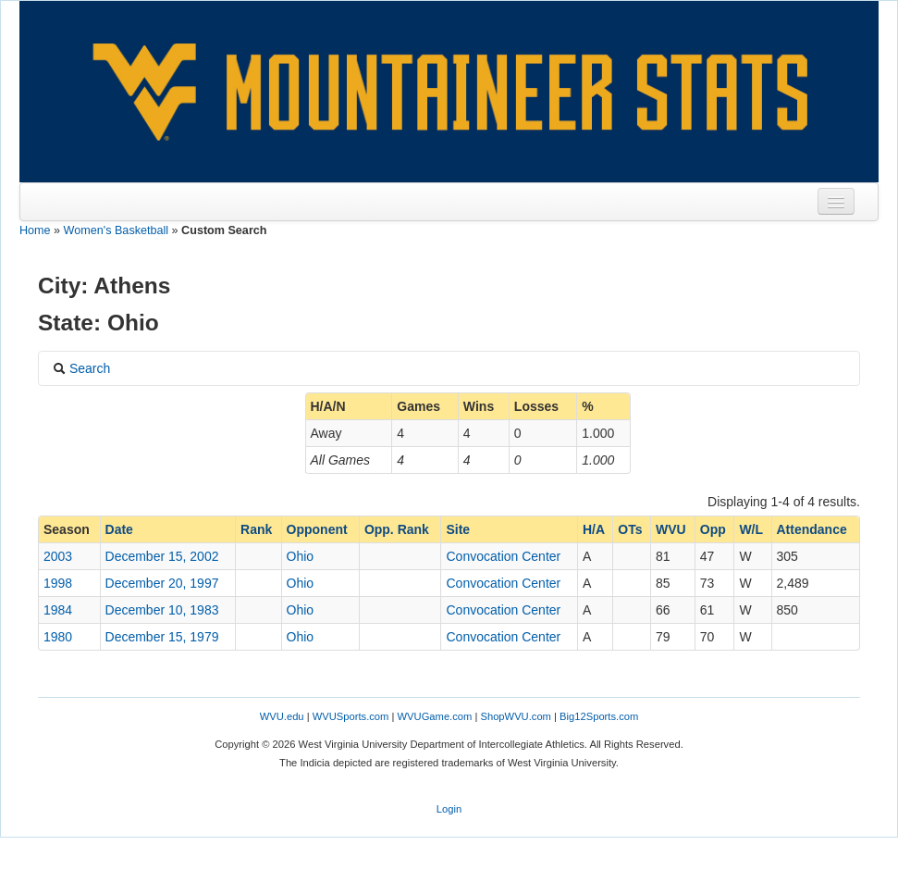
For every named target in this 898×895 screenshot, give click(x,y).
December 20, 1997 (162, 583)
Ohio (300, 556)
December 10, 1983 (162, 610)
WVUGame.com (435, 716)
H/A (594, 529)
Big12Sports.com (599, 716)
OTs (630, 529)
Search (81, 368)
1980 (57, 636)
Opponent (317, 529)
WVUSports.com (351, 716)
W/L (751, 529)
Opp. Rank (396, 529)
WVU (671, 529)
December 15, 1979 (162, 636)
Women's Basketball (116, 230)
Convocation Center (503, 556)
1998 (57, 583)
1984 (57, 610)
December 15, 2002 (162, 556)
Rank (256, 529)
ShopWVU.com (515, 716)
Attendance (812, 529)
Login (449, 808)
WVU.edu (282, 716)
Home (35, 230)
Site (458, 529)
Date (119, 529)
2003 (57, 556)
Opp (713, 529)
